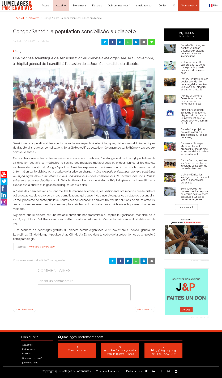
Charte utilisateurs (107, 371)
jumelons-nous (144, 5)
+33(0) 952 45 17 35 (165, 350)
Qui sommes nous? (119, 5)
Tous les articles (186, 207)
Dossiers (97, 5)
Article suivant (145, 309)
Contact (163, 5)
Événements (79, 5)
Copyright (48, 371)
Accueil (46, 5)
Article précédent (24, 309)
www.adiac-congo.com (41, 246)
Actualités (61, 5)
